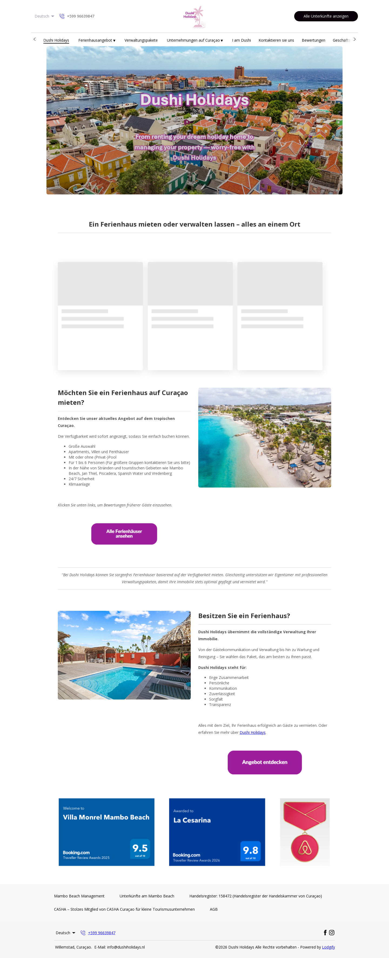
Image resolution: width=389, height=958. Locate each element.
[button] (34, 39)
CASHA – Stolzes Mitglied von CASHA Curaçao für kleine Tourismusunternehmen (124, 909)
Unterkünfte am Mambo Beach (147, 896)
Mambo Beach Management (79, 896)
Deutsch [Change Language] (45, 16)
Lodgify (328, 947)
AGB (214, 909)
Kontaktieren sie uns (276, 40)
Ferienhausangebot (96, 40)
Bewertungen (313, 40)
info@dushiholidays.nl (126, 947)
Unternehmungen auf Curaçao (195, 40)
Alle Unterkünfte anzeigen (326, 16)
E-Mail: (100, 947)
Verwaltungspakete (141, 40)
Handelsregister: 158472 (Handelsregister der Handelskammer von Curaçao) (255, 896)
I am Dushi (241, 40)
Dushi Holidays (56, 40)
